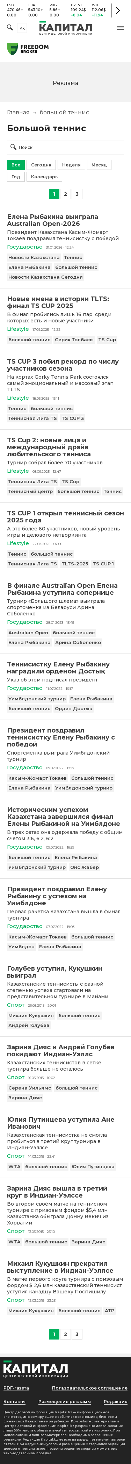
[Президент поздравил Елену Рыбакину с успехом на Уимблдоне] (65, 896)
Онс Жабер (84, 867)
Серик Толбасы (74, 339)
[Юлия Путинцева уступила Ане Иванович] (65, 1123)
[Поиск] (10, 28)
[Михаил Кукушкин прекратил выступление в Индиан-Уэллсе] (65, 1267)
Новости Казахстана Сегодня (45, 277)
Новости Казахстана (34, 257)
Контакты (14, 1401)
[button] (120, 28)
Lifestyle (18, 329)
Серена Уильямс (29, 1088)
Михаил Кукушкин (31, 1015)
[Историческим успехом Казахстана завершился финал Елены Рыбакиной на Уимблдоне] (65, 816)
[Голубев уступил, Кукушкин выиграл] (65, 972)
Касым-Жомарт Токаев (37, 778)
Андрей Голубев (28, 1025)
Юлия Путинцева (93, 1166)
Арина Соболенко (78, 642)
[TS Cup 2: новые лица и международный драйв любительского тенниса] (65, 447)
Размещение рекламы (64, 1401)
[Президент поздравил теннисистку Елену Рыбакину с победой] (65, 737)
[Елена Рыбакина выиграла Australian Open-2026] (65, 220)
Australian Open (28, 632)
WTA (14, 1166)
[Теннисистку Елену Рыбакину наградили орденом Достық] (65, 668)
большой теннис (76, 267)
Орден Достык (73, 708)
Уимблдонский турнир (37, 698)
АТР (109, 1310)
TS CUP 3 (72, 418)
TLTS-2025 (74, 563)
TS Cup (107, 339)
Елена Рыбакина (29, 267)
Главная (18, 112)
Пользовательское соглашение (90, 1388)
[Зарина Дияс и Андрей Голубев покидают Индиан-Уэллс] (65, 1051)
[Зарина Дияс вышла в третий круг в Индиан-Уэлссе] (65, 1192)
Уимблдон (21, 946)
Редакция (116, 1401)
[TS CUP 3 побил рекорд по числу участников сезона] (65, 365)
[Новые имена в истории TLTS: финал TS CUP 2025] (65, 302)
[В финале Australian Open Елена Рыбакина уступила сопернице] (65, 589)
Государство (25, 246)
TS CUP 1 (103, 563)
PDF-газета (16, 1388)
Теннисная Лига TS (32, 418)
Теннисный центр (30, 491)
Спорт (15, 1004)
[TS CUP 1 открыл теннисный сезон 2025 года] (65, 517)
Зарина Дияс (25, 1097)
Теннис (73, 257)
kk (22, 28)
